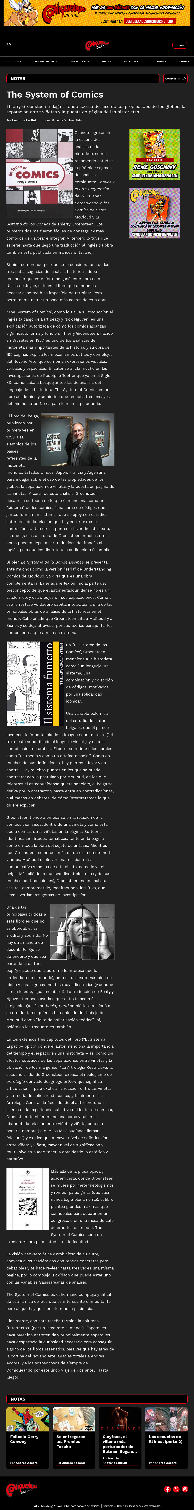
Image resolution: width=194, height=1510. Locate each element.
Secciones (131, 61)
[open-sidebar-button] (9, 45)
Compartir (175, 78)
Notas (106, 61)
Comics (184, 61)
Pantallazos (80, 61)
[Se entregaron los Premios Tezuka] (74, 1419)
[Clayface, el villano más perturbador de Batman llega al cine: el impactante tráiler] (120, 1419)
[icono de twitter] (176, 1489)
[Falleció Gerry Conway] (27, 1419)
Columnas (159, 61)
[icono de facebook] (167, 1489)
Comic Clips (13, 61)
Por (24, 1463)
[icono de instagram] (185, 1489)
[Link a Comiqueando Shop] (179, 45)
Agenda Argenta (46, 61)
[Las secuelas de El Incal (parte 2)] (166, 1419)
